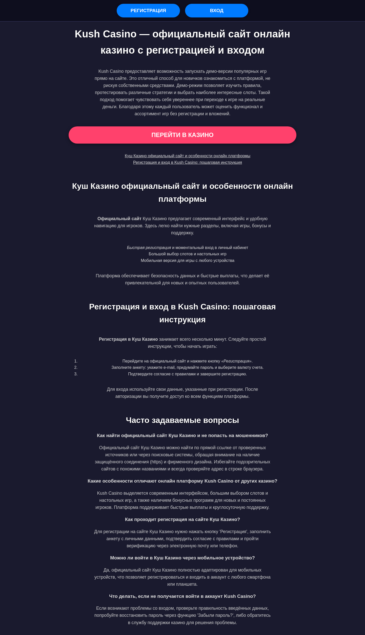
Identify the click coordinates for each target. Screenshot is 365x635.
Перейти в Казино (182, 134)
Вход (216, 10)
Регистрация (148, 10)
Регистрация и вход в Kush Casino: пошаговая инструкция (187, 162)
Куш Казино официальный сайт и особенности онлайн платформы (187, 156)
